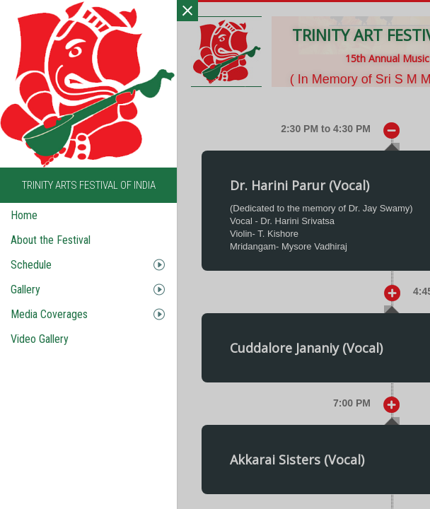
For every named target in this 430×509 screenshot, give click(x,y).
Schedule (31, 264)
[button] (251, 292)
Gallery (25, 289)
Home (24, 215)
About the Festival (51, 240)
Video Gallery (40, 339)
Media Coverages (49, 314)
